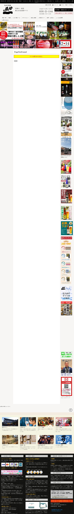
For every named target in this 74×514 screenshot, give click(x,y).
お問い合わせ (5, 20)
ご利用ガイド (41, 17)
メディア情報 (59, 427)
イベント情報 (41, 427)
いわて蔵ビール (16, 17)
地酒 (10, 17)
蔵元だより (4, 427)
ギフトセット (25, 17)
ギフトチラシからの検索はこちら (66, 156)
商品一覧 (4, 17)
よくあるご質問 (59, 445)
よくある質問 (59, 17)
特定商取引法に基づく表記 (57, 509)
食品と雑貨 (33, 17)
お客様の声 (22, 427)
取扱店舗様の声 (41, 445)
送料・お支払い (50, 17)
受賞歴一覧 (22, 445)
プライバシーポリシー (56, 510)
